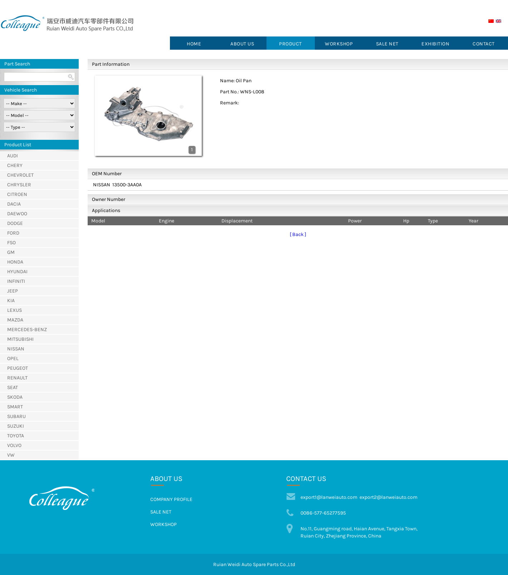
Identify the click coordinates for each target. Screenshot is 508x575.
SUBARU (16, 416)
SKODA (15, 397)
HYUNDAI (17, 272)
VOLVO (14, 445)
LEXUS (14, 310)
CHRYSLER (19, 185)
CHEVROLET (20, 175)
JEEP (12, 291)
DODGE (15, 223)
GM (11, 252)
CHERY (15, 165)
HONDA (15, 262)
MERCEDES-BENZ (27, 329)
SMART (15, 407)
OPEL (13, 358)
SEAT (12, 387)
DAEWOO (17, 214)
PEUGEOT (17, 368)
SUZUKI (15, 426)
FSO (11, 243)
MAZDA (15, 320)
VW (11, 455)
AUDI (12, 156)
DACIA (14, 204)
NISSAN (15, 349)
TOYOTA (15, 436)
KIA (11, 301)
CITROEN (17, 194)
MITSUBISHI (20, 339)
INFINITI (16, 281)
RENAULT (17, 378)
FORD (13, 233)
